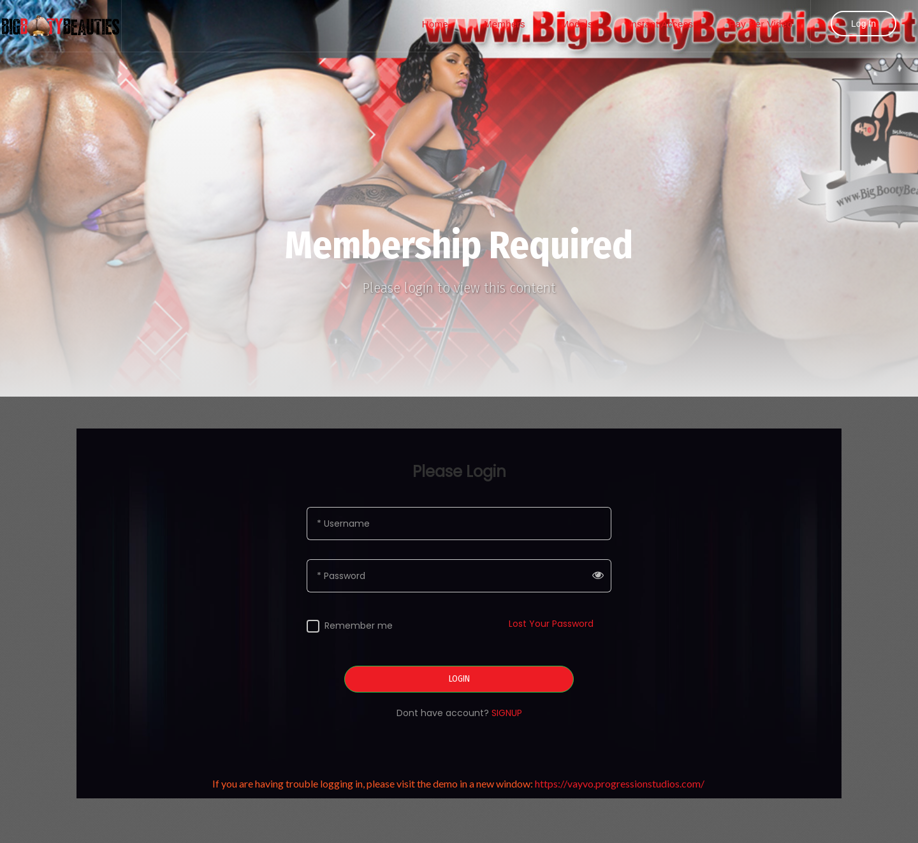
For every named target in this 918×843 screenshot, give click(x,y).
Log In (863, 23)
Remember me (358, 626)
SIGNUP (507, 713)
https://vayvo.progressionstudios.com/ (620, 783)
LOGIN (459, 679)
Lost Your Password (551, 623)
